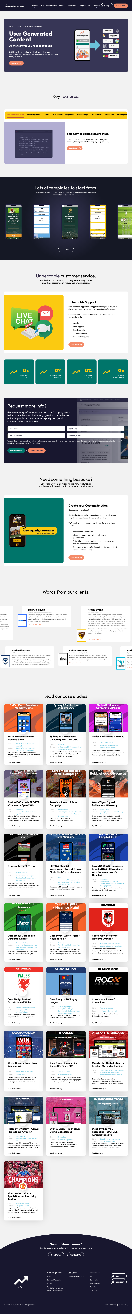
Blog (91, 1276)
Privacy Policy (34, 443)
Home (49, 1276)
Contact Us (75, 1254)
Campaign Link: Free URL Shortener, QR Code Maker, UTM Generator (55, 1288)
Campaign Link (84, 5)
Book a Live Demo (37, 450)
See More (66, 250)
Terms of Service (110, 1305)
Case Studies (71, 5)
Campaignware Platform (76, 1276)
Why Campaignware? (49, 5)
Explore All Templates (54, 1280)
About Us (93, 1287)
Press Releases (95, 1283)
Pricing (61, 5)
